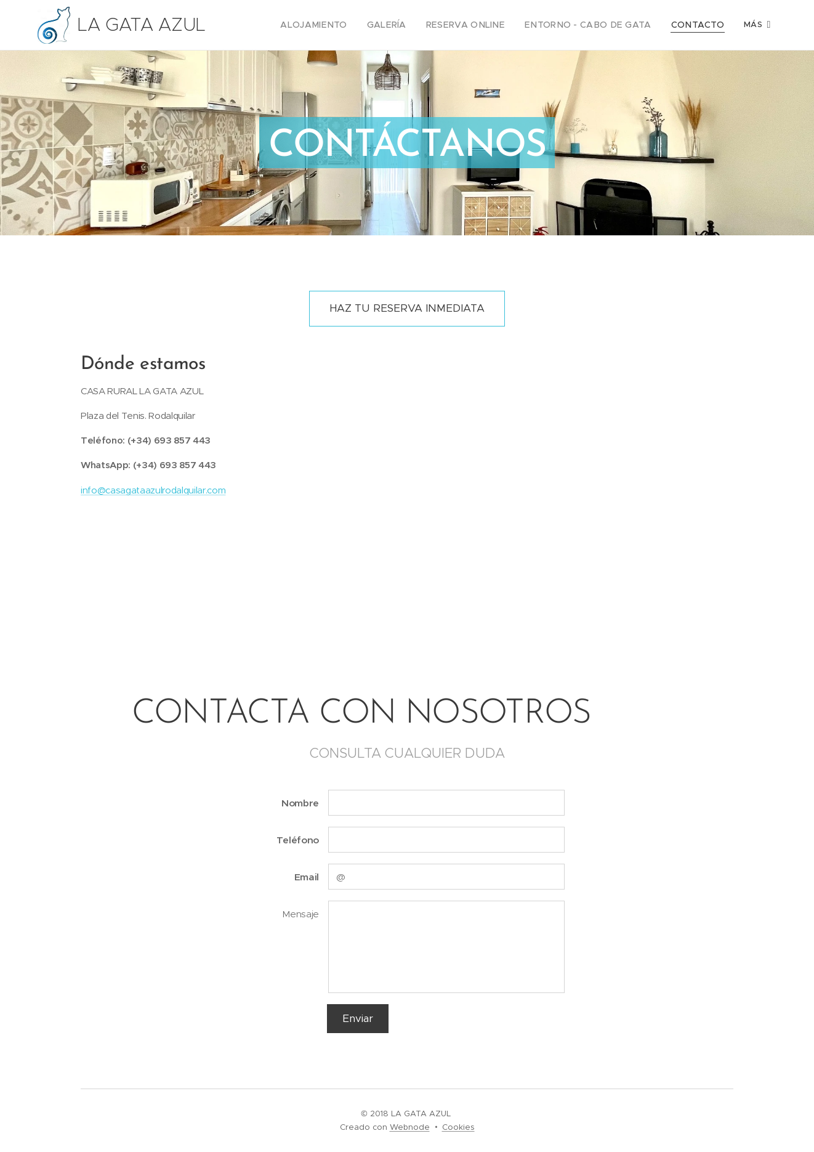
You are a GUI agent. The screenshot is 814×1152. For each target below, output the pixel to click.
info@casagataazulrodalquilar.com (153, 489)
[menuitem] (344, 25)
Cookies (458, 1127)
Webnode (410, 1127)
